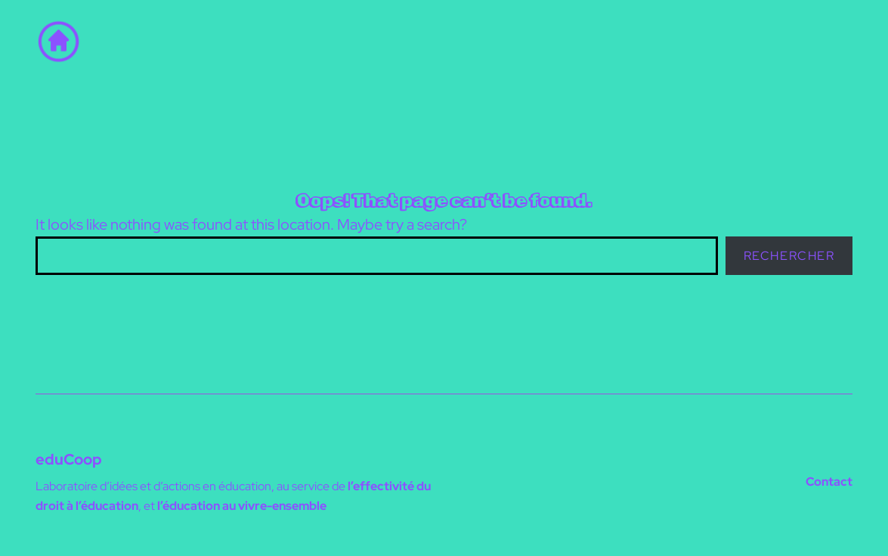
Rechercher (789, 256)
